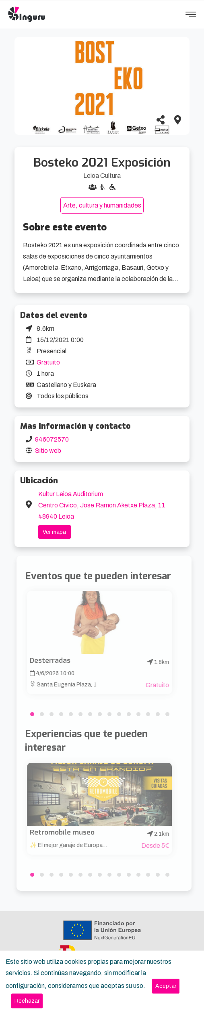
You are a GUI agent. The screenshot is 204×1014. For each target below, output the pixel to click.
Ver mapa (54, 532)
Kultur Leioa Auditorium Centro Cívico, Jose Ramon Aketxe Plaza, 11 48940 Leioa (101, 505)
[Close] (165, 986)
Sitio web (48, 450)
